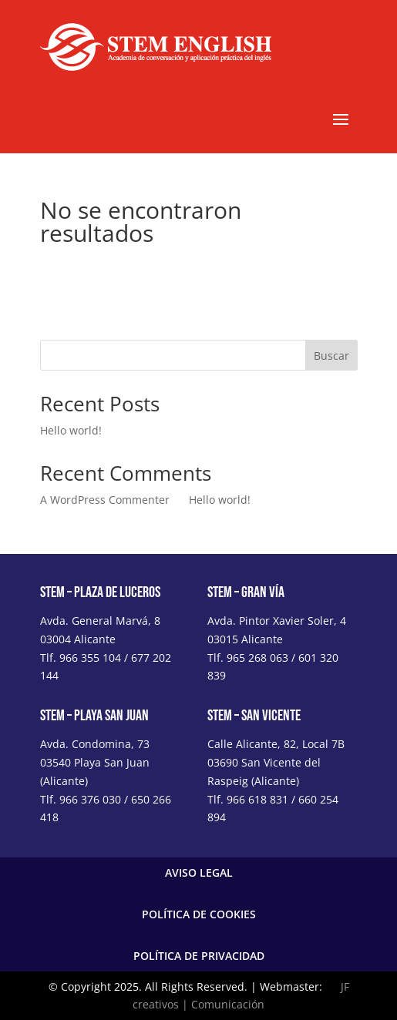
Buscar (331, 355)
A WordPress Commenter (105, 499)
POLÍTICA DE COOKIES (199, 914)
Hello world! (71, 430)
